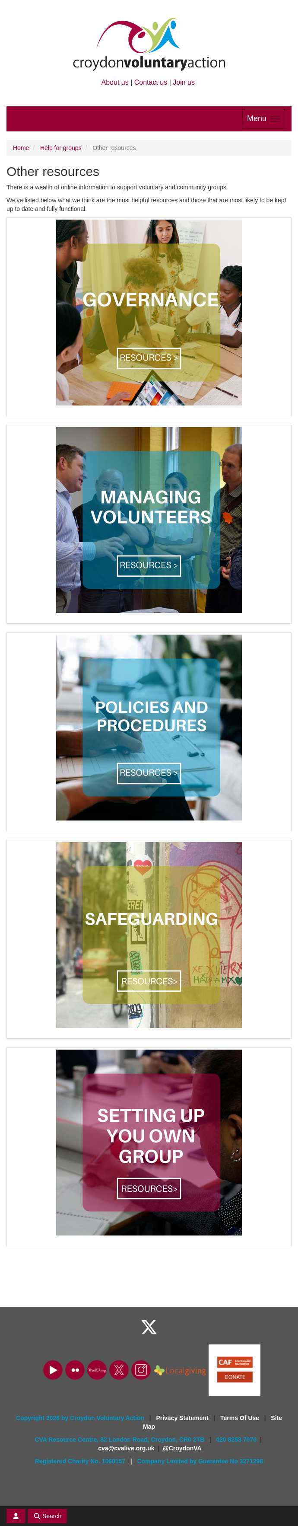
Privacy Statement (183, 1417)
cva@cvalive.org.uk (126, 1448)
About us (115, 82)
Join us (184, 82)
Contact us (150, 82)
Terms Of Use (240, 1417)
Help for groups (61, 147)
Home (21, 147)
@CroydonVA (182, 1448)
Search (47, 1516)
